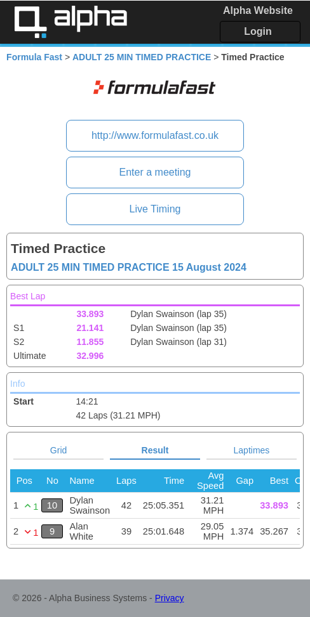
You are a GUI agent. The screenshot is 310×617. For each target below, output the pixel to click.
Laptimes (252, 450)
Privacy (169, 598)
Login (258, 31)
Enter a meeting (155, 172)
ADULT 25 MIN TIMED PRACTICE (141, 57)
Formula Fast (34, 57)
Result (155, 450)
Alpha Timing (70, 22)
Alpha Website (258, 10)
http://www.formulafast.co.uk (155, 135)
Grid (58, 450)
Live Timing (155, 209)
